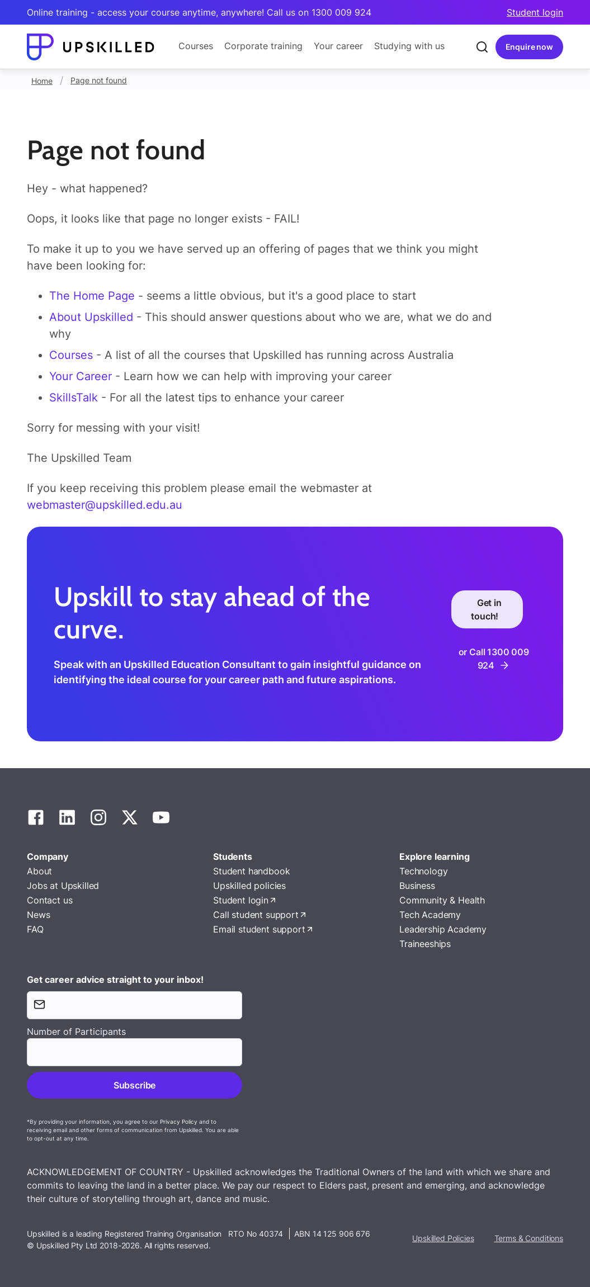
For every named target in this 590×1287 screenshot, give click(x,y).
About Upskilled (91, 317)
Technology (423, 871)
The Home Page (92, 295)
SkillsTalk (73, 397)
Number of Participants (76, 1031)
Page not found (98, 80)
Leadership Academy (443, 929)
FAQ (35, 929)
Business (417, 885)
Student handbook (251, 871)
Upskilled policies (249, 885)
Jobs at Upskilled (63, 885)
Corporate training (263, 45)
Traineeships (425, 943)
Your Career (82, 376)
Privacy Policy (178, 1121)
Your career (338, 45)
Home (42, 81)
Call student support (256, 914)
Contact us (49, 900)
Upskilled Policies (443, 1238)
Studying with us (409, 45)
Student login (535, 12)
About (39, 871)
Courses (195, 45)
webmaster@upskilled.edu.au (104, 505)
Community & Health (442, 900)
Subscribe (134, 1085)
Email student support (259, 929)
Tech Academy (430, 914)
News (38, 914)
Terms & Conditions (528, 1238)
